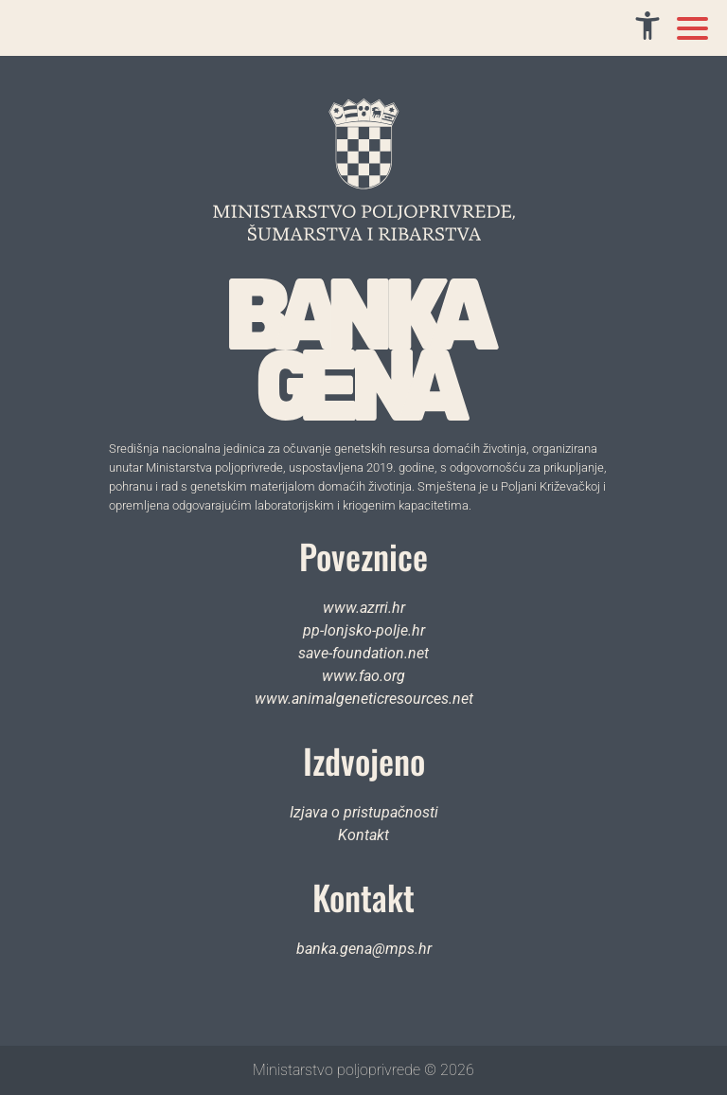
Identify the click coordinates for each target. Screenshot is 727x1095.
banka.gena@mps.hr (364, 949)
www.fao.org (363, 676)
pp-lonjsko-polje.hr (364, 630)
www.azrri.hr (364, 608)
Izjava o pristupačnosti (364, 812)
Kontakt (363, 835)
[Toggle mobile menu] (692, 28)
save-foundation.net (363, 653)
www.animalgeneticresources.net (364, 699)
